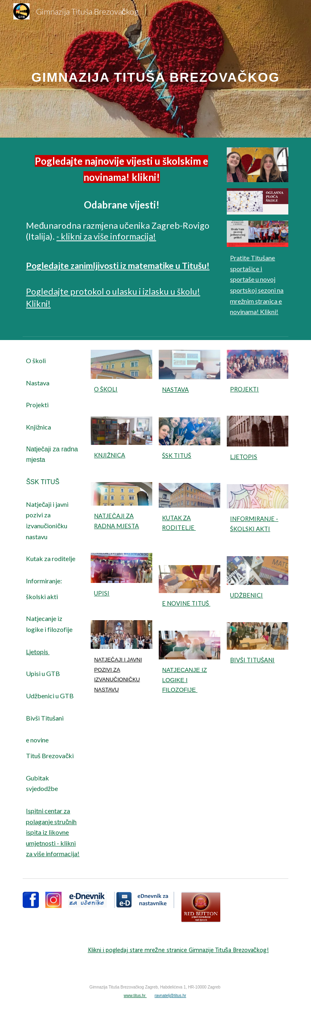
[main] (155, 68)
